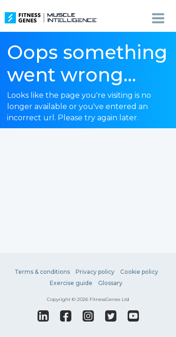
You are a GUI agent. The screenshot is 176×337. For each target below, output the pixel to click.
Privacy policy (95, 271)
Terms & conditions (42, 271)
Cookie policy (139, 271)
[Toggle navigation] (158, 17)
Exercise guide (71, 282)
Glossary (110, 282)
